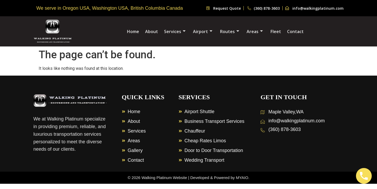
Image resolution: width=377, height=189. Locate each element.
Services (175, 31)
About (152, 31)
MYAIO (242, 177)
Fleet (275, 31)
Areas (255, 31)
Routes (229, 31)
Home (134, 31)
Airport (203, 31)
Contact (295, 31)
